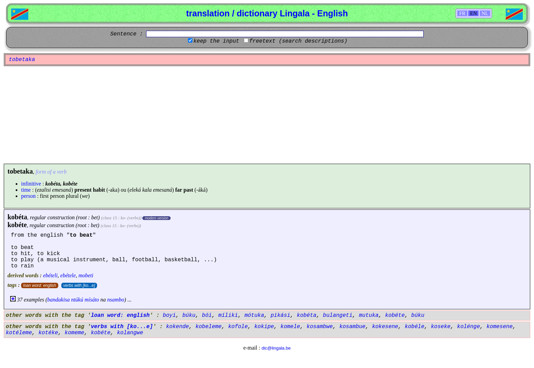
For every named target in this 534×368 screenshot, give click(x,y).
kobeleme (208, 327)
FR (462, 13)
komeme (74, 333)
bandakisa (58, 300)
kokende (177, 327)
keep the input (216, 41)
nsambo (115, 300)
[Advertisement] (267, 115)
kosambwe (320, 327)
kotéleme (19, 333)
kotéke (48, 333)
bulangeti (337, 315)
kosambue (352, 327)
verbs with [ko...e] (79, 285)
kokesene (385, 327)
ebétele (68, 275)
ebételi (50, 275)
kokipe (264, 327)
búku (188, 315)
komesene (499, 327)
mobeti (85, 275)
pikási (280, 315)
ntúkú (77, 300)
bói (207, 315)
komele (290, 327)
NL (485, 13)
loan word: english (39, 285)
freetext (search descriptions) (298, 41)
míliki (228, 315)
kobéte (17, 225)
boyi (169, 315)
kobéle (414, 327)
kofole (238, 327)
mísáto (91, 300)
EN (473, 13)
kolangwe (130, 333)
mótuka (254, 315)
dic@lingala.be (276, 348)
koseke (441, 327)
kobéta (17, 217)
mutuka (369, 315)
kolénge (468, 327)
